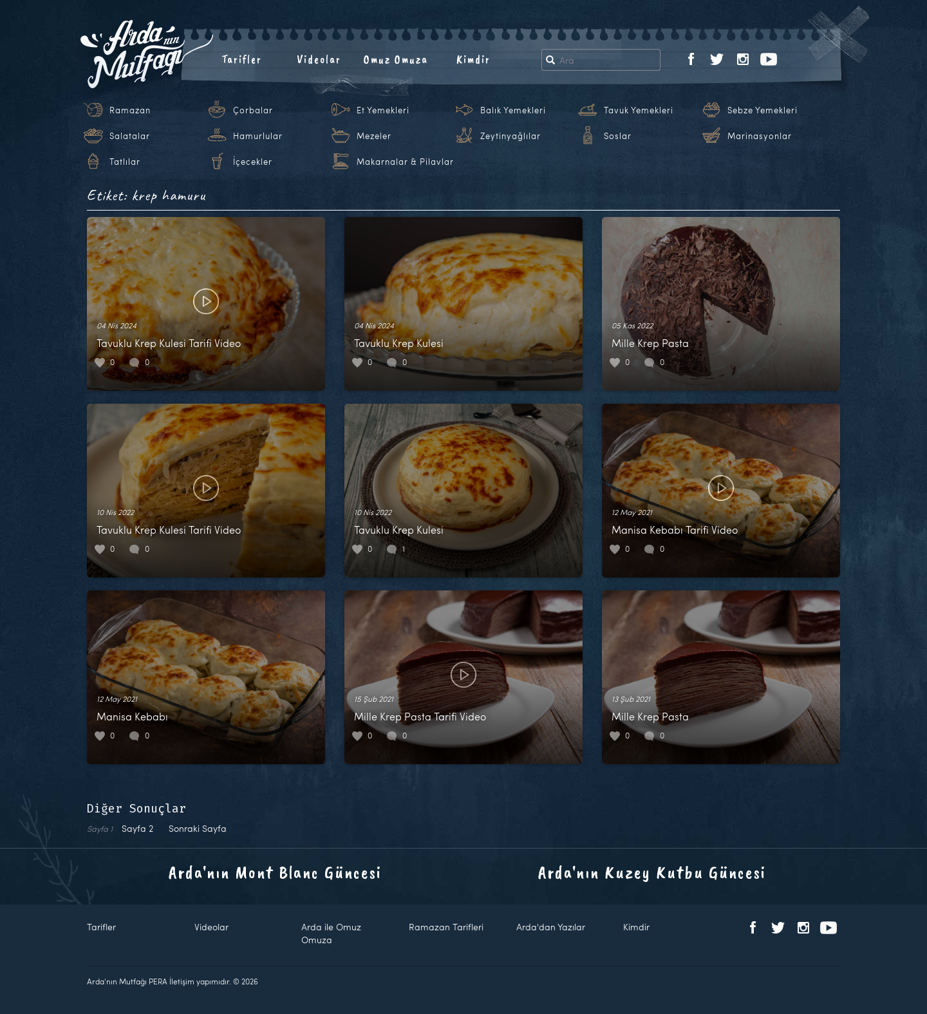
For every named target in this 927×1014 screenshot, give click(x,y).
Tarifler (241, 59)
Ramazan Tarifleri (446, 927)
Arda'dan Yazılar (550, 927)
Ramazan (130, 110)
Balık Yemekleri (513, 110)
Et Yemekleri (383, 110)
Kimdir (473, 59)
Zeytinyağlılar (510, 136)
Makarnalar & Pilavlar (405, 161)
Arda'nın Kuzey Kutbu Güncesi (652, 872)
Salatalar (129, 136)
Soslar (618, 136)
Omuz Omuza (396, 59)
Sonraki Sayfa (198, 828)
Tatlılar (124, 161)
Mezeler (374, 136)
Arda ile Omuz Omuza (331, 933)
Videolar (319, 59)
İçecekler (252, 161)
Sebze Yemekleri (762, 110)
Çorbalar (253, 110)
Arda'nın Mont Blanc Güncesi (275, 872)
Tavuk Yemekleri (638, 110)
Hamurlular (258, 136)
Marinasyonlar (759, 136)
